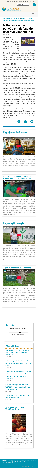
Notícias (16, 18)
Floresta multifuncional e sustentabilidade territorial (14, 224)
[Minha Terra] (7, 18)
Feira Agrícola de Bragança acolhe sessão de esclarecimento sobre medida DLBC (17, 352)
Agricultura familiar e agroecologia (17, 268)
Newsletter (9, 325)
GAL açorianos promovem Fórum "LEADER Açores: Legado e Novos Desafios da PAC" (17, 387)
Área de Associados (29, 1)
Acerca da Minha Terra (14, 1)
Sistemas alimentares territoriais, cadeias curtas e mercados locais (17, 178)
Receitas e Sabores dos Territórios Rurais (15, 408)
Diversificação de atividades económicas (15, 133)
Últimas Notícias (12, 346)
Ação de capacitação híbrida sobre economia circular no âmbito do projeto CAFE (19, 363)
